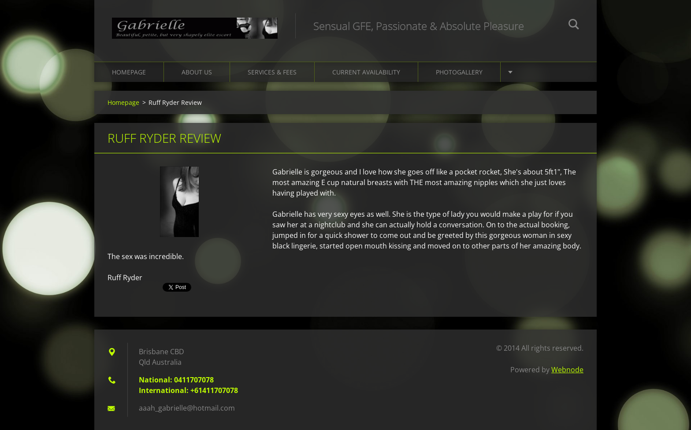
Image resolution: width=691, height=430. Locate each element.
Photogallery (459, 72)
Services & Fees (272, 72)
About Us (197, 72)
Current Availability (366, 72)
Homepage (129, 72)
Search (573, 25)
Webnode (567, 369)
